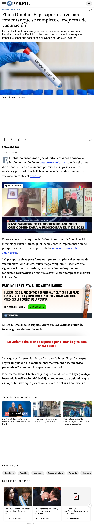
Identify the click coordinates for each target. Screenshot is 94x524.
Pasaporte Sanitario (55, 473)
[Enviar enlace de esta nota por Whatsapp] (18, 139)
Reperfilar (23, 473)
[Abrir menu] (4, 3)
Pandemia (73, 473)
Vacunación (37, 473)
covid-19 (35, 176)
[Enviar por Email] (25, 139)
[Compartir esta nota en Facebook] (4, 139)
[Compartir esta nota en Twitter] (11, 139)
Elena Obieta (9, 473)
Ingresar (82, 3)
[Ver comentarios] (90, 10)
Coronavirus (87, 473)
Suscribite (37, 306)
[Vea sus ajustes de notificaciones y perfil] (89, 3)
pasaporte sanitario (52, 162)
